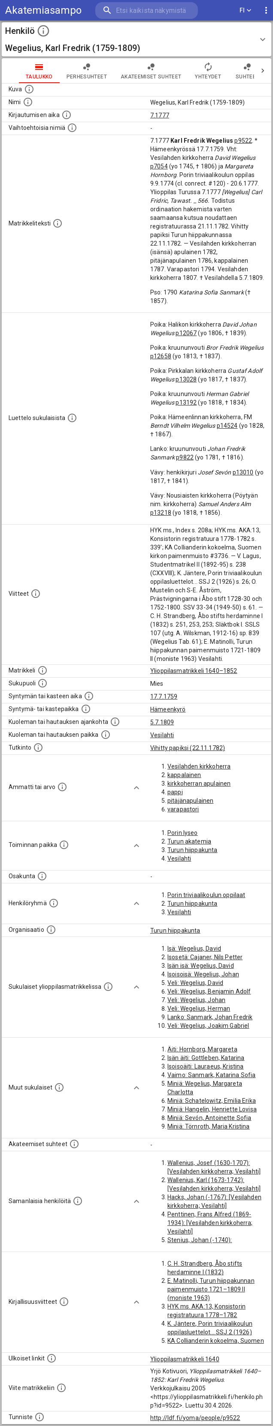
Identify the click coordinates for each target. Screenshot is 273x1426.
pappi (175, 792)
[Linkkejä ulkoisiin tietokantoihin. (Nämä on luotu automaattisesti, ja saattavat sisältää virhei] (51, 1358)
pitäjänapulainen (190, 800)
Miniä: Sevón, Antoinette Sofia (209, 1117)
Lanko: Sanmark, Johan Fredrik (209, 1017)
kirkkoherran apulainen (199, 783)
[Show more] (136, 788)
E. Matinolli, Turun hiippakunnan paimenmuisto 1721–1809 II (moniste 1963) (211, 1289)
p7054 (159, 166)
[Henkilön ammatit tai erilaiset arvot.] (62, 787)
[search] (146, 10)
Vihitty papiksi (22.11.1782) (187, 748)
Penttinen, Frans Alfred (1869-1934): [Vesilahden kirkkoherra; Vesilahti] (210, 1223)
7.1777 (159, 115)
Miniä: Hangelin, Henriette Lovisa (212, 1109)
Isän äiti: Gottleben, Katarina (206, 1057)
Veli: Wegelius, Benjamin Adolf (209, 991)
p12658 (160, 356)
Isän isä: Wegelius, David (200, 965)
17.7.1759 (163, 696)
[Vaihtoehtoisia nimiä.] (72, 128)
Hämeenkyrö (168, 709)
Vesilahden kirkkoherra (199, 766)
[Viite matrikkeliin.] (61, 1388)
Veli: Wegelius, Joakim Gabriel (208, 1025)
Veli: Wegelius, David (195, 982)
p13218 (160, 512)
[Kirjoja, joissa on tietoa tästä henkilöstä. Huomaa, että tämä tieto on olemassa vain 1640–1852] (64, 1302)
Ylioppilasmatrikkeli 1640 (184, 1359)
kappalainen (184, 775)
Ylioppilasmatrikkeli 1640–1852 (193, 670)
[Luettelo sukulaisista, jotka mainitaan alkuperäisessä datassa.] (72, 418)
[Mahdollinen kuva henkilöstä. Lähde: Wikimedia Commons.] (29, 89)
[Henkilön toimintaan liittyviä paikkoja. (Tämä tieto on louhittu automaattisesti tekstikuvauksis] (64, 845)
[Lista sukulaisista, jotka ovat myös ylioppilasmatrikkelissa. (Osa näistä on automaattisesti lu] (108, 987)
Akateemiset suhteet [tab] (151, 70)
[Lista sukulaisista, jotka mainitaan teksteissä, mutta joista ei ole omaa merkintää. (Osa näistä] (59, 1087)
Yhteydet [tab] (208, 70)
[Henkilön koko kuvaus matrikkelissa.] (57, 223)
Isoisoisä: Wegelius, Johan (203, 974)
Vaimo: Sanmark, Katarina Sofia (211, 1075)
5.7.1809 (162, 722)
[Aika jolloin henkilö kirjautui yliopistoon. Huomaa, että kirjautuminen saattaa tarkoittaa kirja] (66, 115)
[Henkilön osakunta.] (42, 876)
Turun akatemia (189, 841)
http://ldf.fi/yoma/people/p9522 (195, 1417)
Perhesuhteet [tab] (87, 70)
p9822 (185, 457)
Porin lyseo (182, 832)
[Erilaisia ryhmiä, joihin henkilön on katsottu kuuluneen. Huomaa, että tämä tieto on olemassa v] (54, 903)
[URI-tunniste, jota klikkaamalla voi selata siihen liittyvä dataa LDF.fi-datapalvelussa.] (39, 1417)
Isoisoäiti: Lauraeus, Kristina (205, 1066)
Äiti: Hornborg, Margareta (202, 1049)
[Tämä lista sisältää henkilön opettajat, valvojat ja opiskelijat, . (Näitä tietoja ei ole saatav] (74, 1144)
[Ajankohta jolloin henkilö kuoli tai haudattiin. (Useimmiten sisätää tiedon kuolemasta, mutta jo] (115, 722)
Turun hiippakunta (192, 850)
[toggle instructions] (43, 31)
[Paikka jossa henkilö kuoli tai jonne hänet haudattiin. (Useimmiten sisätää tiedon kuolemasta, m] (105, 735)
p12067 (186, 333)
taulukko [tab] (39, 70)
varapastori (183, 809)
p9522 (243, 140)
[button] (136, 39)
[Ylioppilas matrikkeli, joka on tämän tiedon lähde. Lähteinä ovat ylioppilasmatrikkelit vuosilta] (42, 670)
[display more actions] (266, 10)
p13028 (186, 379)
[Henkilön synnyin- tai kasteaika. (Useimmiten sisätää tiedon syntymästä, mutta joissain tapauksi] (89, 696)
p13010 (243, 472)
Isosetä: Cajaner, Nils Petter (205, 957)
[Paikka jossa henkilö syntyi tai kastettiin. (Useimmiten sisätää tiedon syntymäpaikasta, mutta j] (86, 709)
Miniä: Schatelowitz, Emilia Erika (211, 1100)
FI (245, 10)
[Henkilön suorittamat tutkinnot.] (38, 747)
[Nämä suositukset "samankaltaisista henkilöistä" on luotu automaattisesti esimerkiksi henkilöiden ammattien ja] (78, 1201)
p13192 (186, 402)
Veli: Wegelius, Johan (196, 1000)
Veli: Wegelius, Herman (198, 1008)
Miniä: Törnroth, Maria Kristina (208, 1126)
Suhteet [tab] (247, 70)
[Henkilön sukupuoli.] (42, 683)
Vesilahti (162, 735)
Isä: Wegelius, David (194, 948)
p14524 (227, 425)
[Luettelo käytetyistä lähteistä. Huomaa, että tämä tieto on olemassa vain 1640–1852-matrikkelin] (35, 593)
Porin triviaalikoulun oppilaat (206, 895)
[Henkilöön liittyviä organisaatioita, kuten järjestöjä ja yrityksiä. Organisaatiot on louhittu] (51, 930)
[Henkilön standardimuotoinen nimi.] (28, 102)
